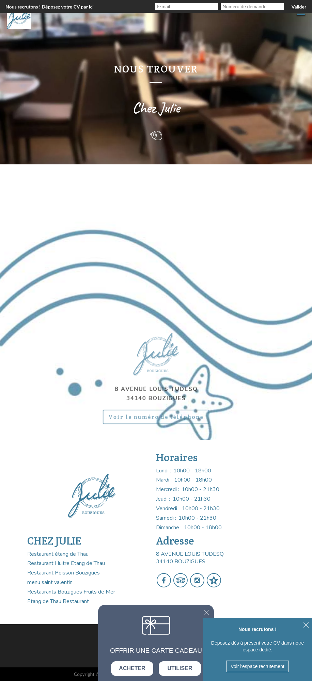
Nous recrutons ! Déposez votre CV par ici (49, 7)
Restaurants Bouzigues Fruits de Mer (71, 592)
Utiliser (180, 668)
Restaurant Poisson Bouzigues (63, 573)
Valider (299, 7)
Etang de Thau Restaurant (58, 601)
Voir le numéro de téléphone (156, 414)
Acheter (132, 668)
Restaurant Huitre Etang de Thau (66, 563)
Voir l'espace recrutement (257, 666)
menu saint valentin (50, 582)
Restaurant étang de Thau (58, 554)
